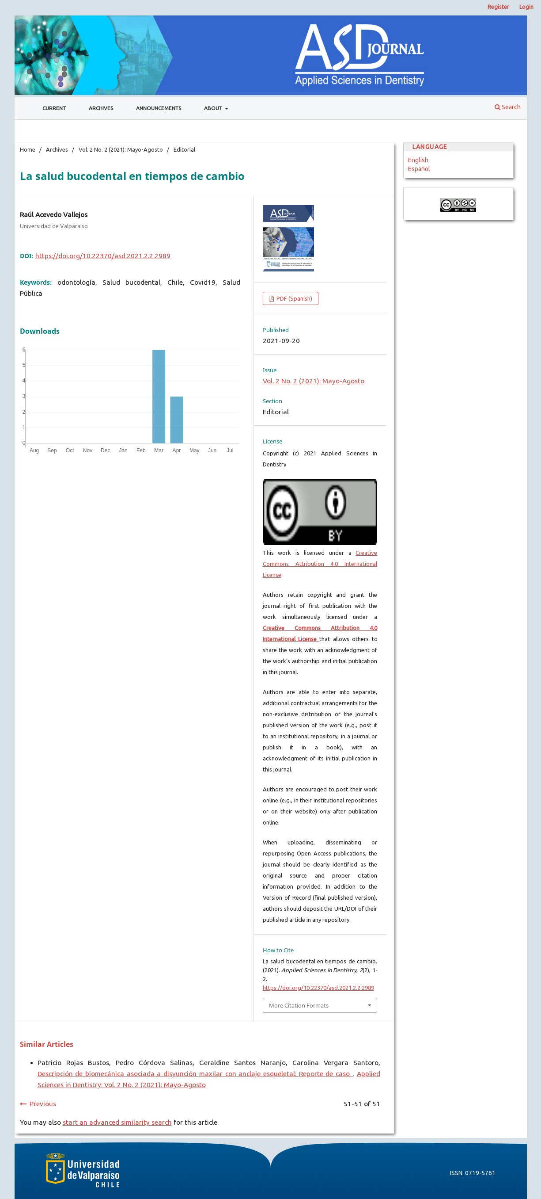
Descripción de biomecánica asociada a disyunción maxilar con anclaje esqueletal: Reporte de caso (195, 1073)
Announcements (158, 108)
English (418, 160)
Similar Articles (46, 1044)
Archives (101, 108)
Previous (43, 1103)
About (213, 108)
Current (54, 108)
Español (419, 168)
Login (526, 7)
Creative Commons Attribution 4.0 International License (320, 564)
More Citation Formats (299, 1005)
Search (508, 107)
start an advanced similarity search (117, 1122)
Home (27, 149)
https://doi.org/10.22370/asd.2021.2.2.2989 (102, 256)
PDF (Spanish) (293, 298)
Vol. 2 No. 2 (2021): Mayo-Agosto (121, 149)
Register (498, 7)
